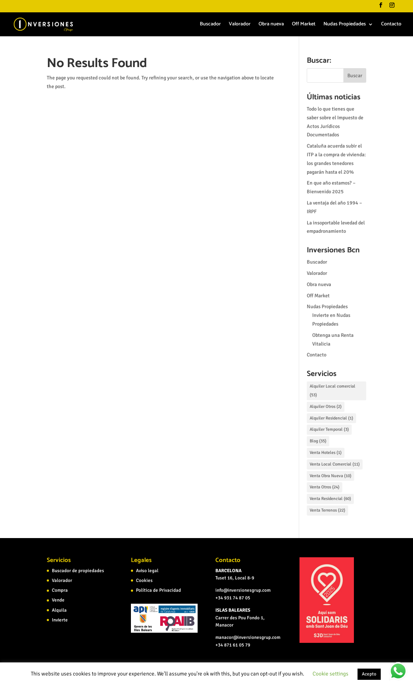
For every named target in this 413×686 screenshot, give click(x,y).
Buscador (210, 25)
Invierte (60, 620)
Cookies (144, 580)
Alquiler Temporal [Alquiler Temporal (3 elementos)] (329, 429)
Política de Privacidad (158, 590)
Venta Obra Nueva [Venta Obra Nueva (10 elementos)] (330, 476)
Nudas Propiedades (344, 25)
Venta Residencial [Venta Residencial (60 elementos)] (330, 498)
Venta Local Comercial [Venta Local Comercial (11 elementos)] (335, 464)
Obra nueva (271, 25)
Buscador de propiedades (78, 571)
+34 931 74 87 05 (232, 598)
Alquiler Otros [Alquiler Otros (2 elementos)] (326, 406)
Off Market (303, 25)
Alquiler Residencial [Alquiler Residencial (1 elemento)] (331, 418)
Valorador (240, 25)
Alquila (59, 610)
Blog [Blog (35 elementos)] (318, 441)
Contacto (391, 25)
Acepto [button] (369, 674)
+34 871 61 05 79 (232, 645)
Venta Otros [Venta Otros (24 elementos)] (324, 487)
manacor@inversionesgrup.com (247, 637)
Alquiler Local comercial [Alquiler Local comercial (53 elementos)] (332, 391)
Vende (58, 600)
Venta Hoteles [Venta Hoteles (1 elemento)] (326, 452)
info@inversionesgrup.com (242, 590)
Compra (60, 590)
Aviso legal (147, 571)
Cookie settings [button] (330, 673)
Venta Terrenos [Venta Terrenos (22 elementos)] (327, 510)
